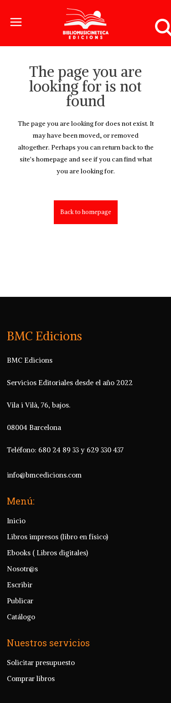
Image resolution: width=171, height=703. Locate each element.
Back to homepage (85, 212)
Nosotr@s (22, 568)
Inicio (16, 520)
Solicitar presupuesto (41, 662)
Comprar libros (31, 678)
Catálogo (21, 616)
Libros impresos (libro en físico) (57, 536)
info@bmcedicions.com (44, 475)
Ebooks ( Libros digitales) (47, 552)
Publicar (20, 600)
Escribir (19, 584)
